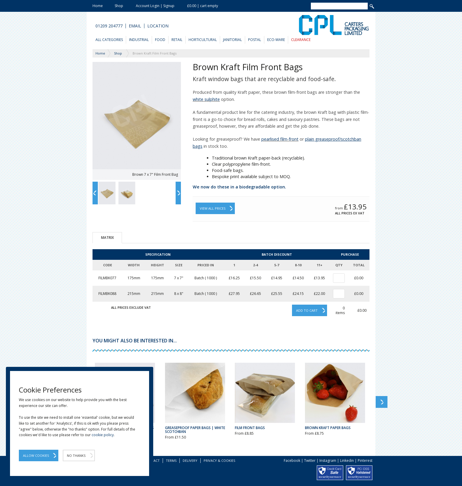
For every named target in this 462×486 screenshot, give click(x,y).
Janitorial (232, 39)
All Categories (109, 39)
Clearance (301, 39)
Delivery (190, 460)
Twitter (310, 460)
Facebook (292, 460)
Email (135, 26)
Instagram (327, 460)
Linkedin (347, 460)
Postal (254, 39)
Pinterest (365, 460)
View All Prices (212, 208)
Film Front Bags (250, 427)
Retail (176, 39)
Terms (171, 460)
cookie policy (103, 434)
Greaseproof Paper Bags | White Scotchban (195, 429)
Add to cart (307, 310)
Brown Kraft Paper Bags (328, 427)
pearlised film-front (279, 139)
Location (158, 26)
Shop (119, 5)
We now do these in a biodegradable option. (239, 187)
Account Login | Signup (155, 5)
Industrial (139, 39)
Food (160, 39)
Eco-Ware (276, 39)
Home (98, 5)
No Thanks (76, 455)
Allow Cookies (36, 455)
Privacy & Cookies (219, 460)
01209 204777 (109, 26)
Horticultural (203, 39)
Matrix (107, 237)
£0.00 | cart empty (202, 5)
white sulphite (206, 99)
